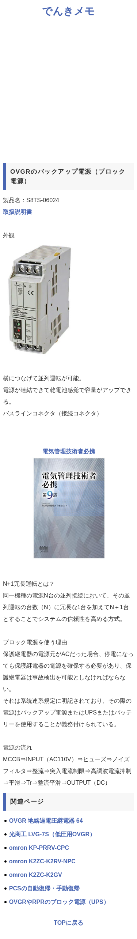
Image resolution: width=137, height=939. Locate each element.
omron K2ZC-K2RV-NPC (42, 861)
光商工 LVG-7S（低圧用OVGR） (52, 834)
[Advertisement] (68, 90)
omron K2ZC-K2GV (35, 875)
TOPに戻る (68, 923)
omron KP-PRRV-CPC (39, 848)
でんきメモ (68, 11)
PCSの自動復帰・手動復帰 (44, 888)
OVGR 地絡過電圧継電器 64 (46, 821)
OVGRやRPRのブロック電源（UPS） (59, 902)
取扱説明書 (17, 212)
